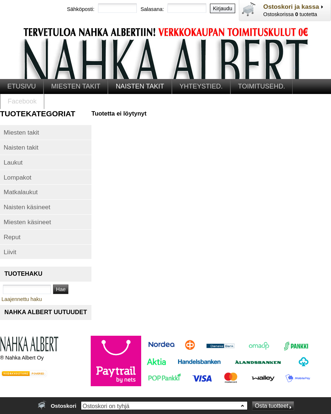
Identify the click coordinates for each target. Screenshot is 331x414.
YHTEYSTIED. (201, 86)
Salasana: (152, 9)
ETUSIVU (21, 86)
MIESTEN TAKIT (75, 86)
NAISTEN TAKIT (140, 86)
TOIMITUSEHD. (261, 86)
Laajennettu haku (21, 299)
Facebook (22, 101)
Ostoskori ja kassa (291, 6)
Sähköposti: (80, 9)
